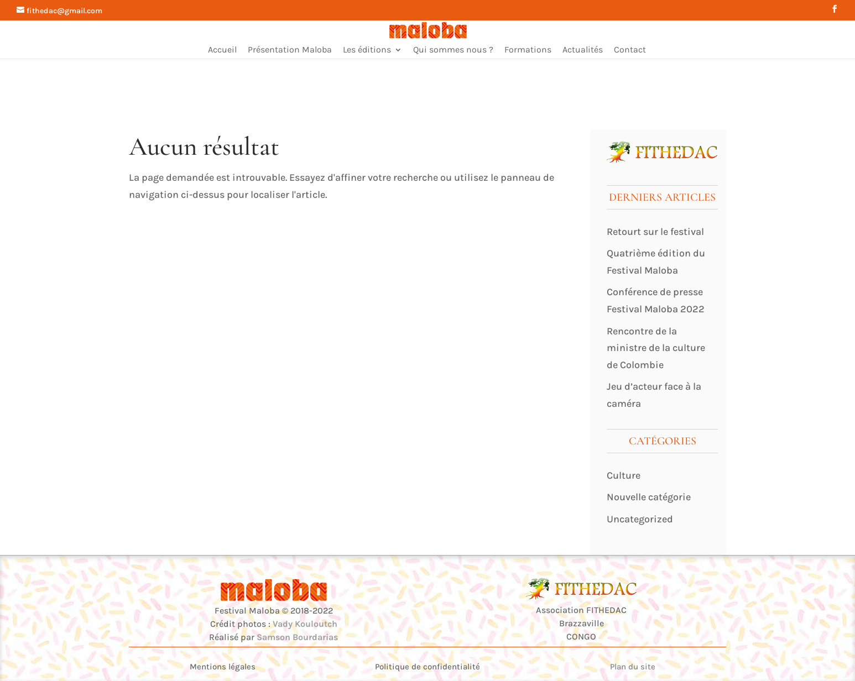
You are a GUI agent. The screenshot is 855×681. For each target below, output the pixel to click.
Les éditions (367, 50)
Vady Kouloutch (305, 624)
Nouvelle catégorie (649, 497)
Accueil (222, 50)
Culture (623, 475)
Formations (527, 50)
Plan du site (632, 667)
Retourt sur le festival (655, 232)
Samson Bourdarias (297, 637)
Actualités (582, 50)
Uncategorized (640, 519)
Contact (630, 50)
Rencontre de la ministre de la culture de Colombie (656, 348)
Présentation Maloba (290, 50)
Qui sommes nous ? (453, 50)
